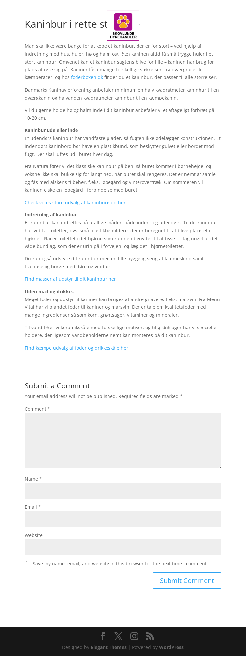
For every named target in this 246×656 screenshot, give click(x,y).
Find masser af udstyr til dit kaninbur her (70, 279)
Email (33, 507)
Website (34, 535)
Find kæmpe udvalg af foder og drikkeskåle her (76, 348)
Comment (37, 409)
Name (33, 479)
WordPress (171, 647)
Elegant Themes (109, 647)
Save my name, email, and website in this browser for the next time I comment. (120, 563)
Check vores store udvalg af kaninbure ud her (75, 202)
